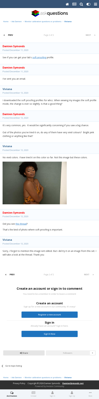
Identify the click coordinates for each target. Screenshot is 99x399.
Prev (10, 35)
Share (24, 353)
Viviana (7, 89)
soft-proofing (39, 57)
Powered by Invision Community (49, 386)
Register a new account (49, 314)
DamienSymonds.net (73, 383)
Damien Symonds (52, 383)
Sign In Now (49, 333)
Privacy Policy (19, 383)
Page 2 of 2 (49, 35)
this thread (21, 223)
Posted (15, 50)
